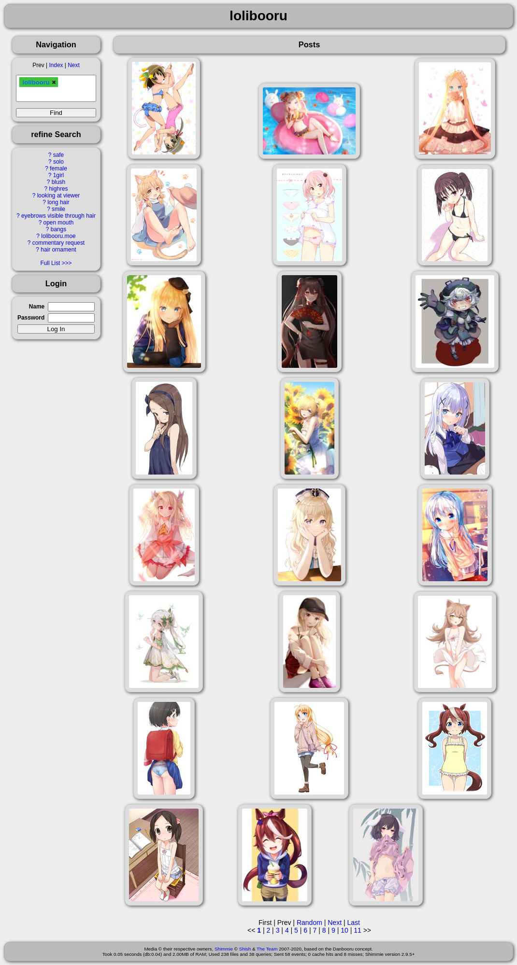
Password (30, 317)
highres (58, 188)
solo (58, 161)
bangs (58, 229)
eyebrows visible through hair (58, 215)
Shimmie (224, 948)
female (58, 168)
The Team (267, 948)
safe (58, 155)
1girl (58, 175)
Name (36, 306)
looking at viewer (58, 195)
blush (58, 182)
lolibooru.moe (58, 236)
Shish (245, 948)
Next (73, 65)
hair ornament (58, 249)
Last (353, 922)
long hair (58, 202)
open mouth (58, 222)
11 (357, 930)
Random (309, 922)
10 (344, 930)
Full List (50, 263)
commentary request (58, 242)
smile (58, 209)
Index (56, 65)
